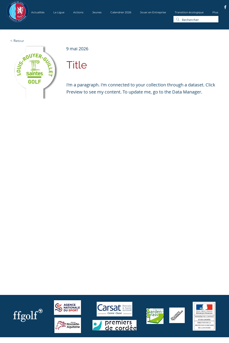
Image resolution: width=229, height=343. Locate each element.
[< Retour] (24, 40)
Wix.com (66, 341)
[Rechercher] (195, 20)
